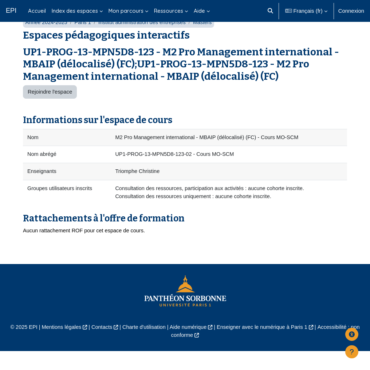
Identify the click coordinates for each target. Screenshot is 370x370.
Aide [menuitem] (199, 10)
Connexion (351, 11)
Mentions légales (58, 346)
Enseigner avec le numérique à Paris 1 (264, 346)
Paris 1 (84, 39)
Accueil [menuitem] (37, 10)
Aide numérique (188, 346)
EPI (11, 10)
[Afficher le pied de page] (351, 351)
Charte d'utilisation (143, 346)
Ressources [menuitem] (168, 10)
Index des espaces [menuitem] (75, 10)
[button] (270, 11)
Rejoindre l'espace (50, 109)
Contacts (99, 346)
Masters (207, 39)
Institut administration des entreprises (145, 39)
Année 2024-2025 (46, 39)
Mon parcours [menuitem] (126, 10)
